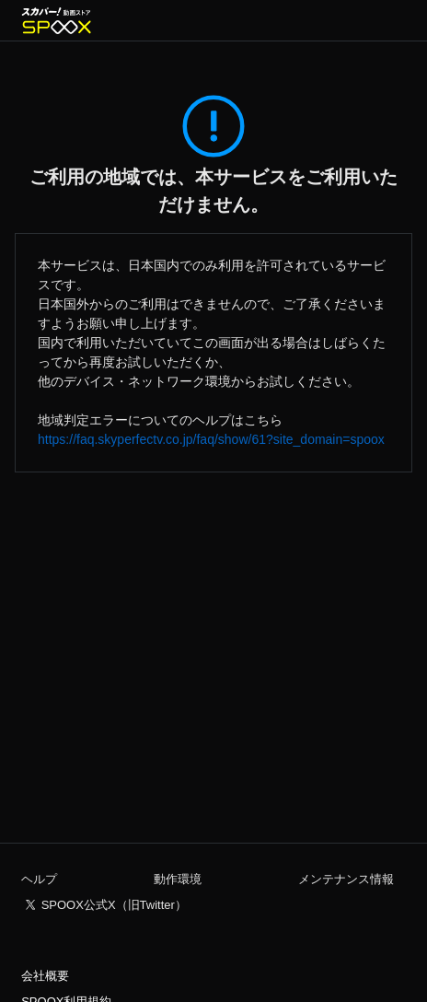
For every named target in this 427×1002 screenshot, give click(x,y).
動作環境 (178, 879)
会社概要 (45, 976)
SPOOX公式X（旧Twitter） (114, 905)
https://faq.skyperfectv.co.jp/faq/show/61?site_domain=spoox (211, 439)
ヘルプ (39, 879)
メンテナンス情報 (346, 879)
